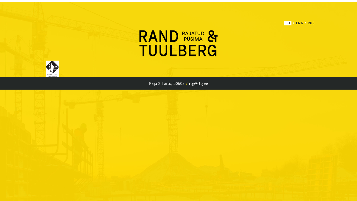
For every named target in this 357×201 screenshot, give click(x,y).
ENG (299, 23)
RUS (311, 23)
